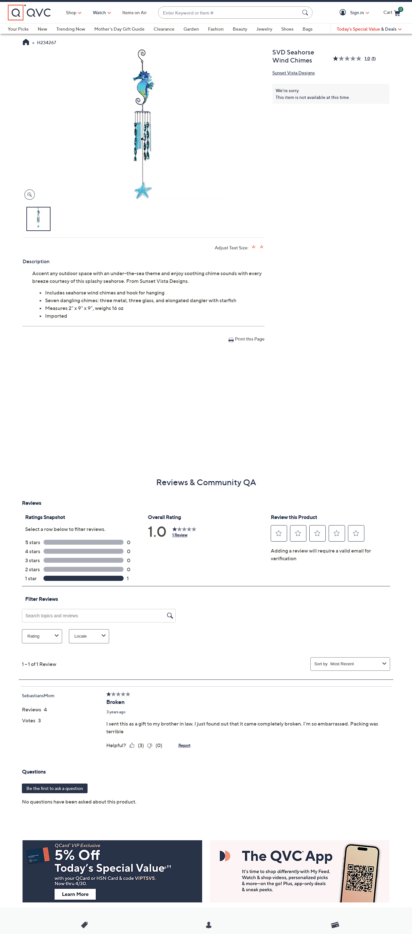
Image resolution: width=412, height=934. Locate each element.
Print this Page (250, 339)
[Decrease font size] (262, 247)
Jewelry (264, 29)
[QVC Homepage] (26, 43)
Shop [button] (71, 12)
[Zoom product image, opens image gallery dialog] (28, 194)
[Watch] (99, 12)
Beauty (240, 29)
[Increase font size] (254, 247)
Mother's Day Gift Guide (119, 29)
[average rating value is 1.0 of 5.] (352, 58)
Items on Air (134, 12)
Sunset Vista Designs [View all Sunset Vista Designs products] (293, 72)
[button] (344, 12)
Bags (308, 29)
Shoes (287, 29)
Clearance (164, 29)
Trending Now (70, 29)
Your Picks (18, 29)
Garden (191, 29)
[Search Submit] (306, 12)
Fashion (216, 29)
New (42, 29)
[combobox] (228, 13)
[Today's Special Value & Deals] (369, 29)
